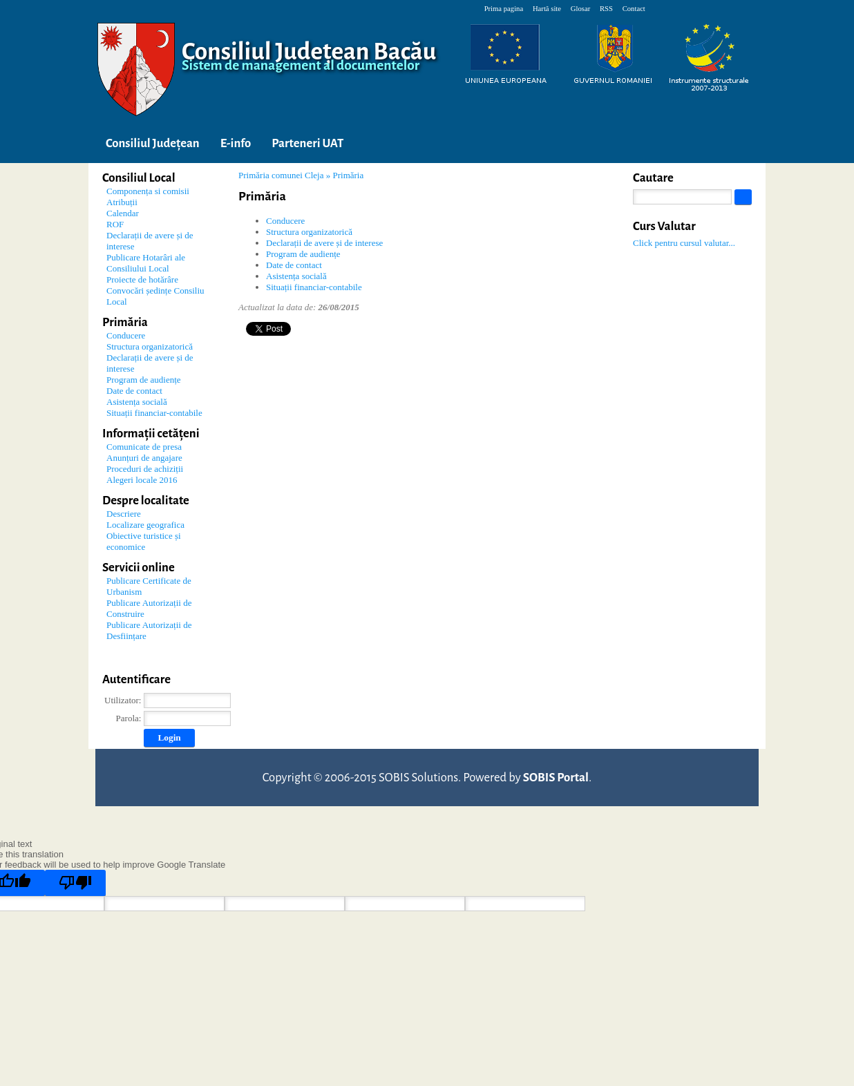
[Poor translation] (75, 883)
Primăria (347, 175)
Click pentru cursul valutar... (684, 243)
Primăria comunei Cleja (280, 175)
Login (169, 737)
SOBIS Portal (556, 777)
